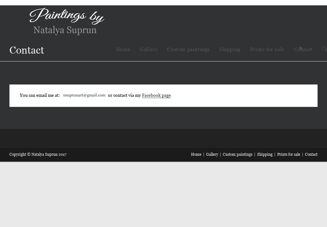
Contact (311, 154)
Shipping (265, 154)
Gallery (212, 154)
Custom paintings (237, 154)
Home (196, 154)
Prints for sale (288, 154)
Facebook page (156, 95)
